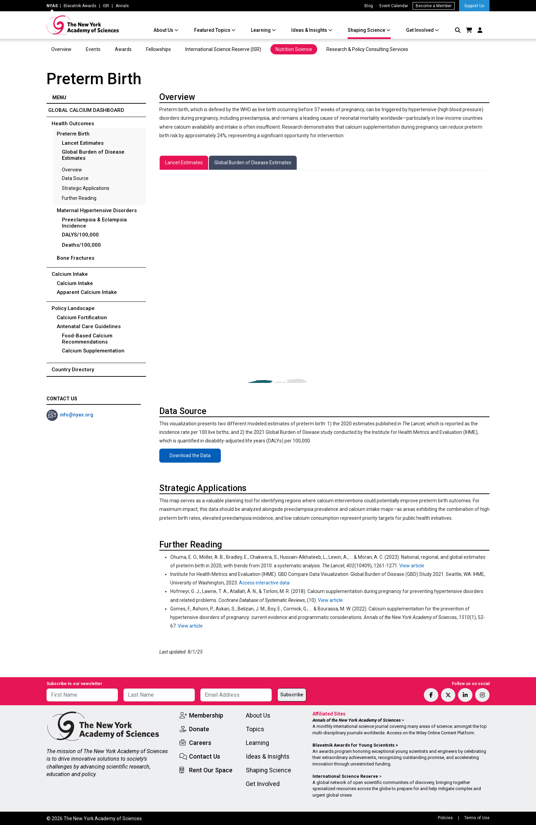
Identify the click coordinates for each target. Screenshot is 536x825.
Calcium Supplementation (93, 351)
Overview (61, 49)
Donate (199, 729)
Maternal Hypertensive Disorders (97, 210)
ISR (106, 5)
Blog (368, 5)
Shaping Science (367, 30)
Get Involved (420, 30)
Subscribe (291, 694)
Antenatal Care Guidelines (89, 326)
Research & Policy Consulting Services (367, 49)
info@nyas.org (76, 414)
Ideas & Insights (309, 30)
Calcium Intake (75, 283)
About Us (163, 30)
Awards (123, 49)
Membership (206, 715)
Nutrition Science (294, 49)
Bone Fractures (75, 258)
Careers (200, 742)
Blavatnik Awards (80, 5)
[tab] (184, 163)
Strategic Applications (85, 188)
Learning (261, 30)
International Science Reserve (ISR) (223, 49)
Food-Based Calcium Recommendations (87, 339)
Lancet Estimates (83, 143)
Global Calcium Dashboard (86, 110)
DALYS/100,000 (80, 235)
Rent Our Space (210, 770)
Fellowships (158, 49)
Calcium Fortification (82, 317)
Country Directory (73, 369)
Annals (122, 5)
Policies (445, 817)
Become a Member (434, 5)
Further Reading (79, 198)
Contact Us (204, 756)
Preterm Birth (73, 134)
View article (411, 565)
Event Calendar (393, 5)
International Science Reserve (345, 776)
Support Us (474, 5)
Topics (255, 729)
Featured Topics (212, 30)
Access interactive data (264, 582)
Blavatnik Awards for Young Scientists (353, 745)
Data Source (75, 178)
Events (93, 49)
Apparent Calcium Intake (87, 292)
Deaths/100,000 (81, 245)
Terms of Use (477, 817)
